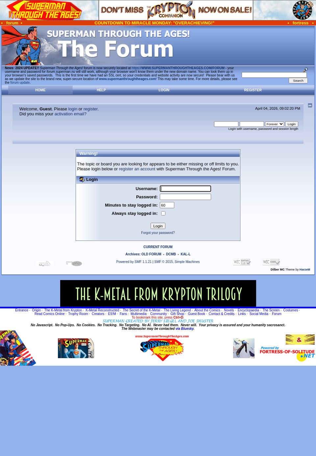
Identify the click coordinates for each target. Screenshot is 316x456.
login (72, 108)
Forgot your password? (158, 233)
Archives (132, 254)
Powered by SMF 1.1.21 (134, 262)
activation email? (70, 113)
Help (101, 90)
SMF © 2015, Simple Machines (177, 262)
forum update (20, 82)
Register (253, 90)
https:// (178, 68)
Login (163, 90)
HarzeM (305, 269)
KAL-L (185, 254)
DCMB (171, 254)
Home (40, 90)
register (91, 108)
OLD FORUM (151, 254)
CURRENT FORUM (157, 247)
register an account (137, 168)
